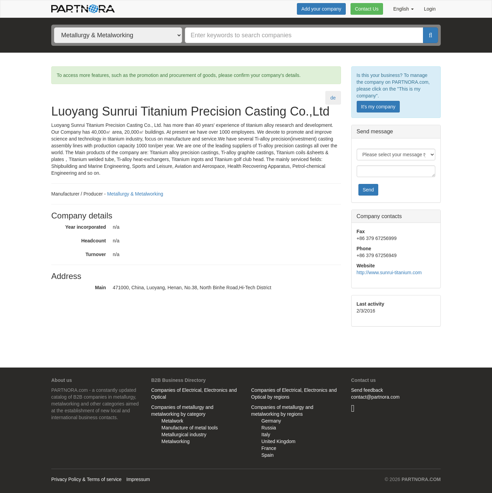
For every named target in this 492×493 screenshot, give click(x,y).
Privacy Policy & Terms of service (86, 479)
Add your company (321, 9)
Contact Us (367, 9)
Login (430, 9)
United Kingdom (278, 441)
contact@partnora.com (375, 397)
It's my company (378, 106)
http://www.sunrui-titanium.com (389, 272)
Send (368, 189)
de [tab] (333, 98)
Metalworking (176, 441)
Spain (267, 455)
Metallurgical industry (184, 434)
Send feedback (367, 390)
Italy (265, 434)
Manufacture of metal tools (190, 427)
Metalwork (172, 421)
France (268, 448)
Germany (271, 421)
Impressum (138, 479)
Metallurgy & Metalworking (135, 194)
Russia (268, 427)
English (403, 9)
